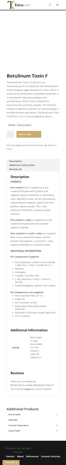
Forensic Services (50, 456)
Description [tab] (15, 161)
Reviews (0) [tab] (15, 169)
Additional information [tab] (22, 165)
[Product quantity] (10, 134)
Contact (10, 456)
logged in (29, 388)
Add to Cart (25, 134)
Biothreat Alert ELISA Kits (33, 145)
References (32, 456)
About (20, 456)
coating (11, 125)
